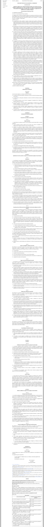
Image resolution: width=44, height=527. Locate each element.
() (37, 17)
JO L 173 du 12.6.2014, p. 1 (16, 464)
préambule (4, 3)
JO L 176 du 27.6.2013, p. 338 (27, 471)
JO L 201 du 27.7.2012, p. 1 (26, 473)
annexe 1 (4, 7)
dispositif (4, 4)
